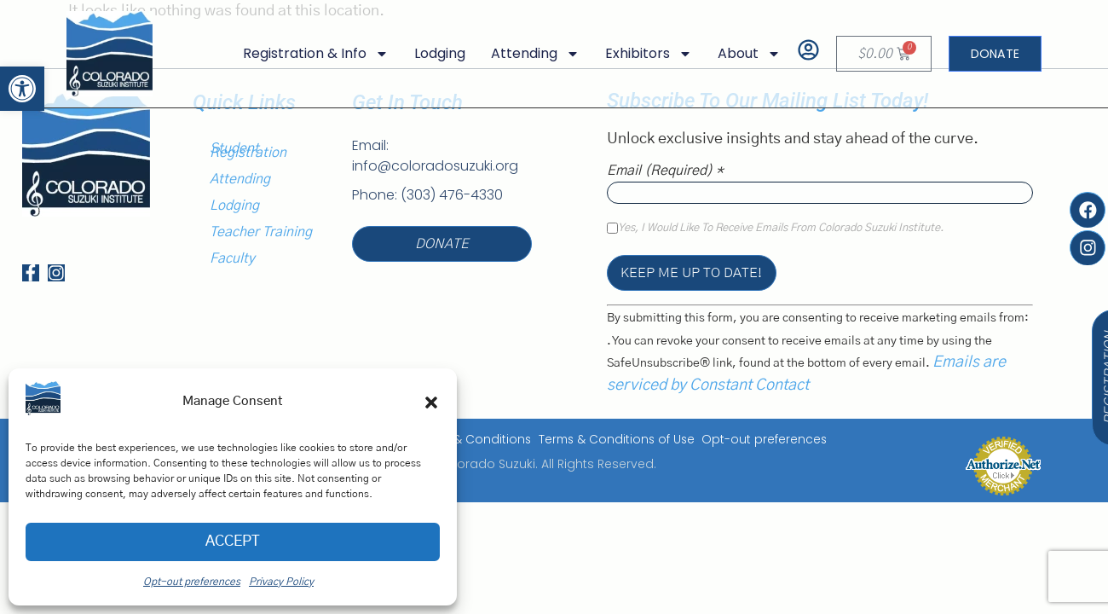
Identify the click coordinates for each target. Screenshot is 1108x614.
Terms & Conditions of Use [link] (614, 440)
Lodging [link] (432, 53)
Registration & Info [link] (308, 54)
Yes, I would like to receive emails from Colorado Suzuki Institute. (781, 228)
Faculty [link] (232, 258)
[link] (22, 89)
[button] (431, 402)
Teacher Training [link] (261, 232)
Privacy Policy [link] (281, 581)
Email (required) (665, 170)
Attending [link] (527, 54)
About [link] (741, 54)
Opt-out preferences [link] (191, 581)
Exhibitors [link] (640, 54)
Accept (233, 542)
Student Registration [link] (248, 150)
